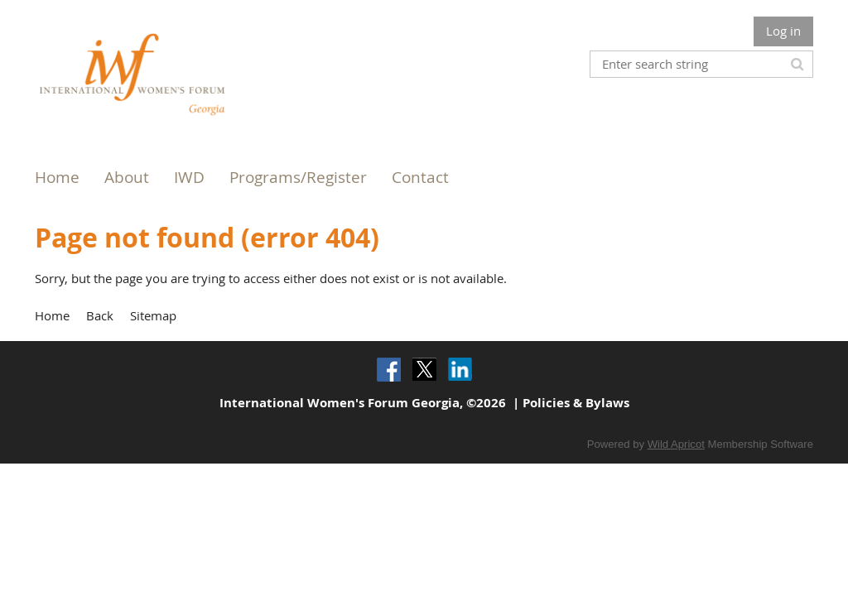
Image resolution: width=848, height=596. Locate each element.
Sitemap (153, 315)
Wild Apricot (676, 444)
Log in (783, 30)
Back (99, 315)
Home (52, 315)
